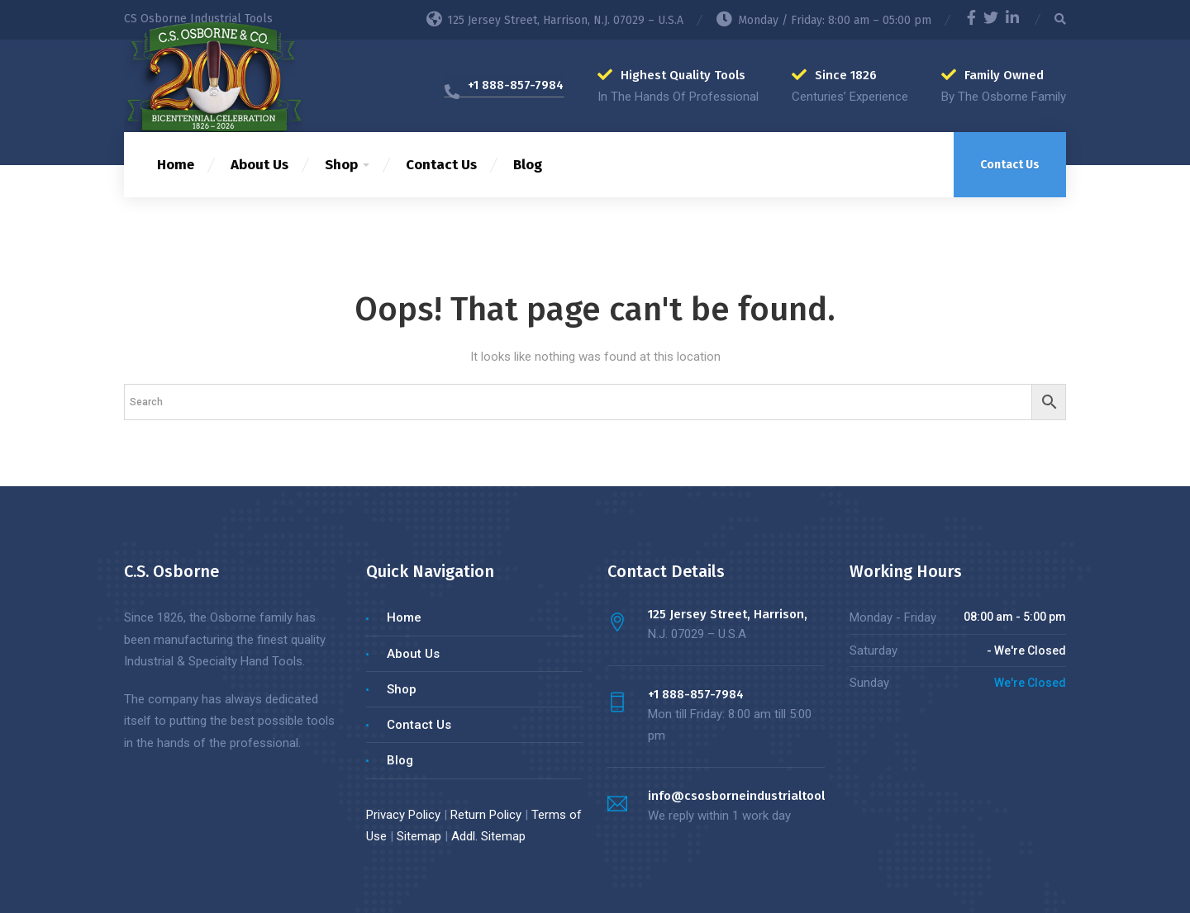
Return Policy (485, 814)
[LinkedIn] (1012, 20)
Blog (527, 164)
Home (175, 164)
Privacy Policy (403, 814)
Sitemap (419, 836)
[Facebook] (971, 20)
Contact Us (441, 164)
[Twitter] (991, 20)
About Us (259, 164)
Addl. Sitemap (488, 836)
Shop (341, 164)
